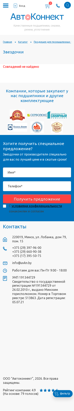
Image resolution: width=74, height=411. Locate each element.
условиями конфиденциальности (37, 206)
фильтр (61, 393)
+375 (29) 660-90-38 (26, 251)
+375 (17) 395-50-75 (26, 256)
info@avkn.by (22, 263)
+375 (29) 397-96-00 (26, 247)
